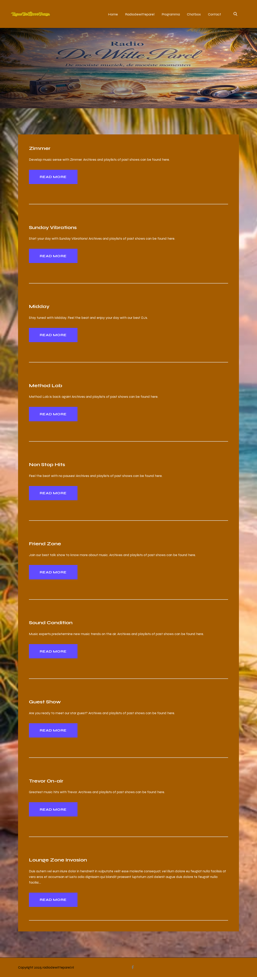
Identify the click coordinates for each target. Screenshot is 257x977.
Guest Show (45, 702)
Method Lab (45, 385)
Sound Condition (50, 622)
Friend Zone (45, 543)
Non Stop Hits (47, 464)
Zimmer (39, 148)
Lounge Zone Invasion (58, 860)
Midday (39, 306)
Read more (53, 177)
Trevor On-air (46, 781)
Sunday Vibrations (53, 227)
